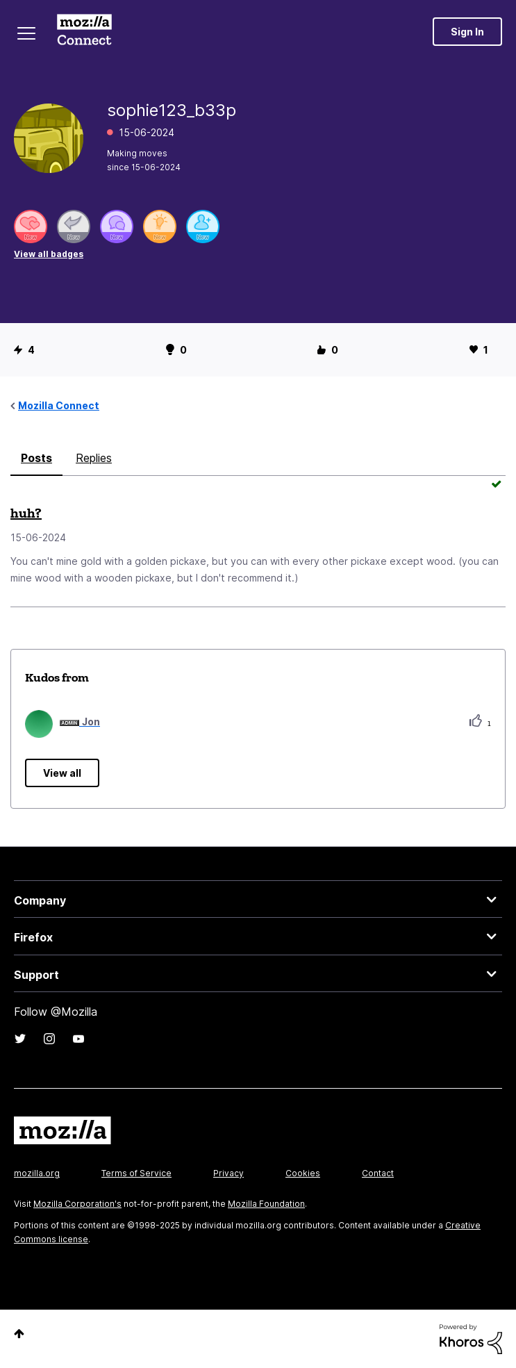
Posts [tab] (36, 458)
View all (62, 773)
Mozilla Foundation (266, 1203)
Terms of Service (136, 1173)
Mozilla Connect (84, 31)
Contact (378, 1173)
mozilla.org (37, 1173)
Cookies (302, 1173)
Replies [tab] (94, 458)
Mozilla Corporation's (77, 1203)
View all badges (48, 254)
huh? (26, 512)
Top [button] (19, 1333)
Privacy (228, 1173)
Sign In (467, 32)
